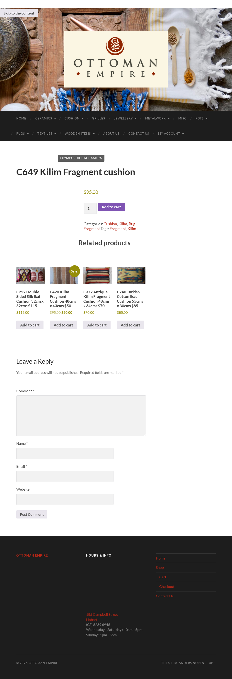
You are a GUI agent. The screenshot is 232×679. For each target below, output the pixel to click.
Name (22, 443)
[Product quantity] (90, 208)
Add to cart (111, 206)
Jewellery (123, 118)
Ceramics (43, 118)
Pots (200, 118)
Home (21, 118)
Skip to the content (19, 13)
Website (22, 489)
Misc (182, 118)
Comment (25, 391)
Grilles (98, 118)
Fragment (118, 228)
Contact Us (138, 133)
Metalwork (155, 118)
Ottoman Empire (32, 555)
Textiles (44, 133)
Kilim (122, 223)
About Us (111, 133)
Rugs (20, 133)
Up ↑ (212, 663)
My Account (169, 133)
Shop (160, 567)
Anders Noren (191, 663)
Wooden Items (78, 133)
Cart (162, 577)
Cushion (72, 118)
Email (21, 466)
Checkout (166, 586)
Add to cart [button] (30, 325)
